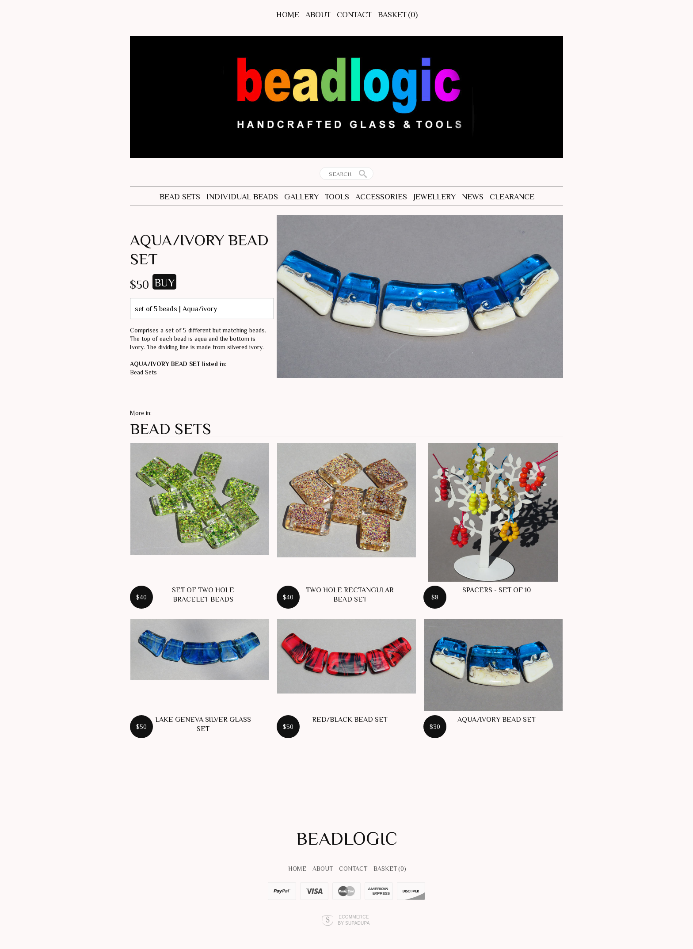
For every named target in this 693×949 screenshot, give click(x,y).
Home (287, 14)
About (318, 14)
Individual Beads (242, 196)
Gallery (301, 196)
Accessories (381, 196)
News (473, 196)
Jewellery (434, 196)
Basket (398, 14)
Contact (354, 14)
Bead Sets (180, 196)
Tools (337, 196)
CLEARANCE (512, 196)
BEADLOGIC (346, 838)
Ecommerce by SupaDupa (353, 920)
